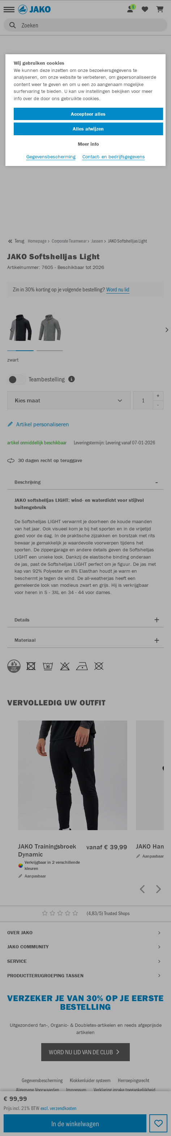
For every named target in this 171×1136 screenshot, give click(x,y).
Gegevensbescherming (51, 156)
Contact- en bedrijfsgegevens (113, 156)
